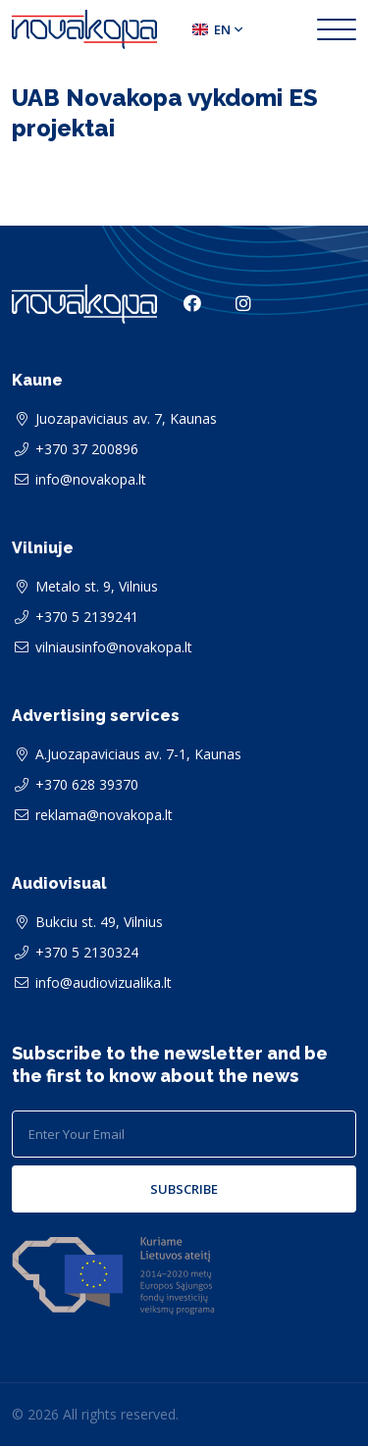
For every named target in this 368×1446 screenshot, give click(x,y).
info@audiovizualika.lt (103, 982)
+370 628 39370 (86, 784)
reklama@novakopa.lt (104, 814)
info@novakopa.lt (90, 479)
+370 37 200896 (86, 448)
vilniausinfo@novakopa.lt (113, 647)
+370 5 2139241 (86, 616)
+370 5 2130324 (86, 952)
